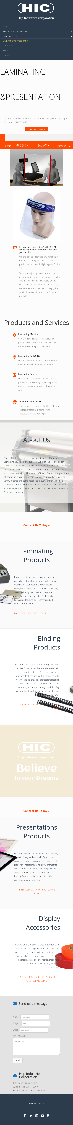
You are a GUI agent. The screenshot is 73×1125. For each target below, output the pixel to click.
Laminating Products (21, 145)
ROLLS (42, 613)
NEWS (5, 50)
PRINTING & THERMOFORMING (15, 31)
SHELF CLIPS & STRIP (45, 977)
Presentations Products (30, 401)
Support (61, 146)
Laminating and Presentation (16, 41)
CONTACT (7, 55)
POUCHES (32, 613)
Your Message (20, 1035)
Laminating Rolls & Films (30, 356)
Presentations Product (43, 145)
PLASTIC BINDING (42, 704)
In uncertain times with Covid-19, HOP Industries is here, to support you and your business (38, 250)
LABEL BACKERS (25, 977)
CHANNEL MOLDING (36, 980)
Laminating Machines (28, 334)
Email (15, 1029)
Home (8, 146)
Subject (16, 1023)
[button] (36, 129)
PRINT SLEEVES (25, 889)
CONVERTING (8, 45)
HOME (5, 27)
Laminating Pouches (28, 374)
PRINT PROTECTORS (45, 889)
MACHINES (19, 613)
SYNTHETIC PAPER (10, 36)
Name (16, 1016)
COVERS (37, 893)
